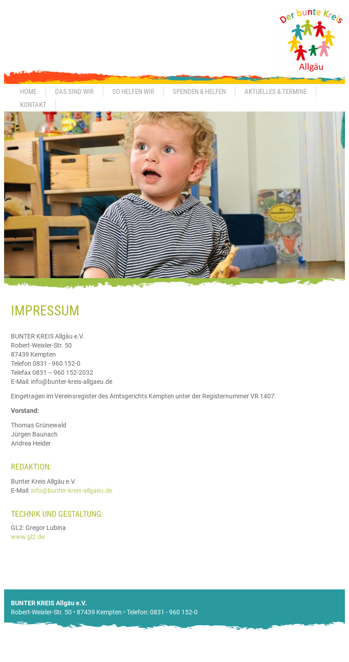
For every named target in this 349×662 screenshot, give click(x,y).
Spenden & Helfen (199, 92)
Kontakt (33, 105)
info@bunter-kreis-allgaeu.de (71, 490)
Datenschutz (311, 657)
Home (28, 92)
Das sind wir (74, 92)
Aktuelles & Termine (275, 92)
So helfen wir (133, 92)
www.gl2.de (28, 536)
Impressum (272, 657)
